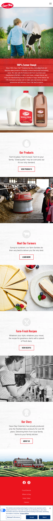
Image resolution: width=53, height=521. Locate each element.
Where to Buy (26, 494)
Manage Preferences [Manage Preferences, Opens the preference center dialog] (13, 517)
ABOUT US (26, 441)
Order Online (26, 498)
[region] (26, 513)
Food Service (26, 490)
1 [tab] (26, 35)
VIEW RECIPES (26, 348)
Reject (44, 517)
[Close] (50, 508)
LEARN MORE (26, 257)
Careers (26, 502)
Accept (32, 517)
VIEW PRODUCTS (26, 169)
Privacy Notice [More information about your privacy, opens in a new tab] (24, 513)
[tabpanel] (26, 33)
